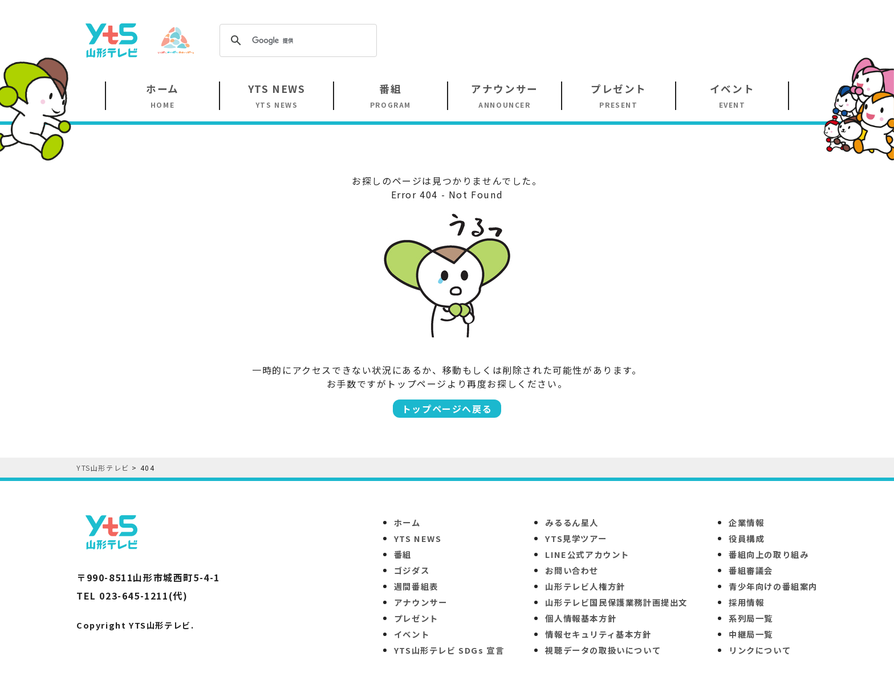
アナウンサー (421, 602)
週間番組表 (416, 586)
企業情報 (746, 522)
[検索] (296, 40)
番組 (403, 554)
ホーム (407, 522)
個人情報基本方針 (580, 618)
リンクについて (760, 650)
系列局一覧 (751, 618)
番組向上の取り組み (768, 554)
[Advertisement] (610, 39)
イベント (411, 634)
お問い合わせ (572, 570)
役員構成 (746, 538)
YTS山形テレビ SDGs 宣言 (449, 650)
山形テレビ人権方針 (585, 586)
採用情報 (746, 602)
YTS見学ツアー (576, 538)
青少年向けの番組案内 (773, 586)
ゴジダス (411, 570)
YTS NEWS (418, 538)
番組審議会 (751, 570)
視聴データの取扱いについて (603, 650)
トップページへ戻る (447, 408)
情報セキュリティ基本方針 (598, 634)
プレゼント (416, 618)
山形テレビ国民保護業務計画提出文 (616, 602)
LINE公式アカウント (587, 554)
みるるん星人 (572, 522)
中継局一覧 (751, 634)
